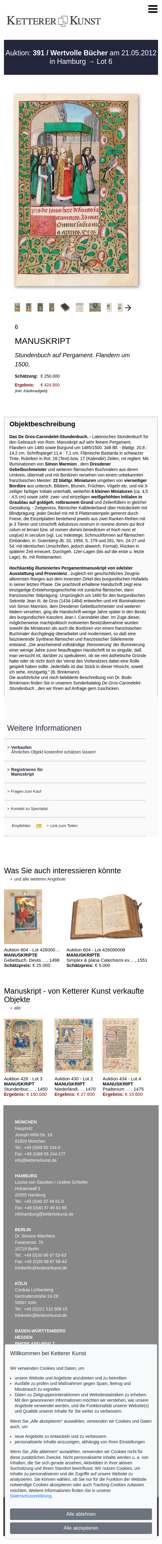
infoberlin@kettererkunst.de (41, 1267)
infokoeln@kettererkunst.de (41, 1315)
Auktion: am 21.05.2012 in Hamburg (81, 57)
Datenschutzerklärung (30, 1496)
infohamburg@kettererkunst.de (44, 1214)
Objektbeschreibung (42, 424)
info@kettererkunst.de (36, 1160)
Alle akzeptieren (81, 1528)
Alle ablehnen (81, 1514)
